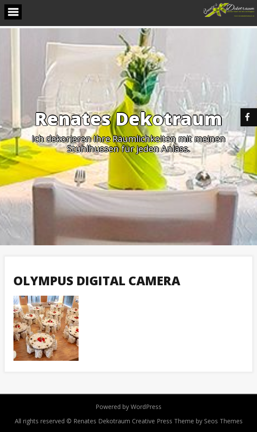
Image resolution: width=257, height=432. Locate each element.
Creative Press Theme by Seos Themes (187, 421)
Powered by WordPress (128, 406)
